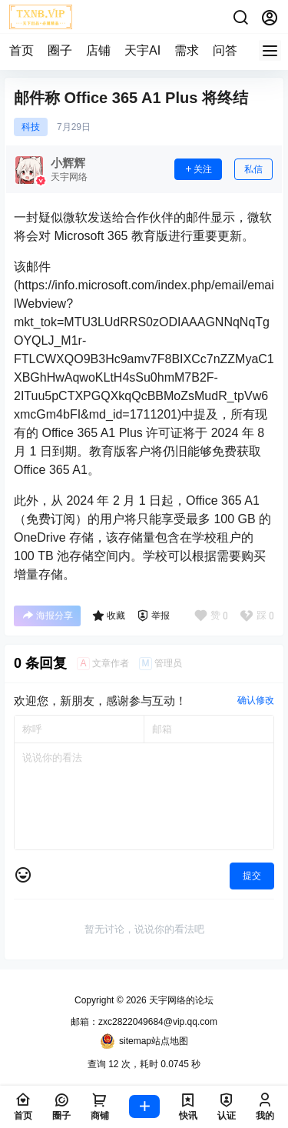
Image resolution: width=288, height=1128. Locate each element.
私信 (253, 169)
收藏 (108, 615)
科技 (31, 127)
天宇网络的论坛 (180, 1000)
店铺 (98, 50)
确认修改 (255, 700)
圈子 (60, 50)
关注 (198, 169)
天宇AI (142, 50)
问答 (225, 50)
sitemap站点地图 (144, 1041)
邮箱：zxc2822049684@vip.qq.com (144, 1021)
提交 (252, 875)
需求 (186, 50)
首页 (21, 50)
